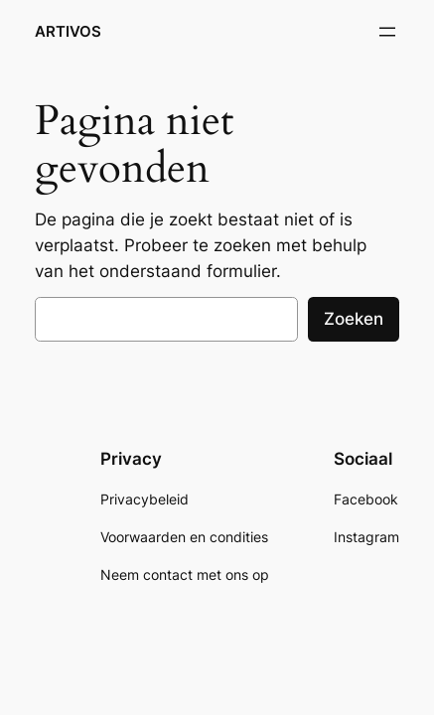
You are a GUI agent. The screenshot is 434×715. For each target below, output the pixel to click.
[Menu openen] (387, 32)
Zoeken (353, 319)
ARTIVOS (68, 32)
